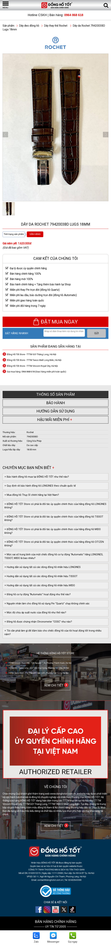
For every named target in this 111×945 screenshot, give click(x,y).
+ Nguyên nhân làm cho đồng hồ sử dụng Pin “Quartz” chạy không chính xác (47, 603)
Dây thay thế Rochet (55, 25)
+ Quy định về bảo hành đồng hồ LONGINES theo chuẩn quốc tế (40, 485)
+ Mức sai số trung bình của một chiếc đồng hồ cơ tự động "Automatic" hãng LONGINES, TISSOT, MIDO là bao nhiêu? (53, 556)
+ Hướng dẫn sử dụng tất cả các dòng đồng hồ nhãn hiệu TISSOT (40, 576)
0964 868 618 (73, 15)
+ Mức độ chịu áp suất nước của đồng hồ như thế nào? (35, 612)
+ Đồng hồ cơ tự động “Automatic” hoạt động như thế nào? (37, 594)
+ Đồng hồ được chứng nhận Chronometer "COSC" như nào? (38, 621)
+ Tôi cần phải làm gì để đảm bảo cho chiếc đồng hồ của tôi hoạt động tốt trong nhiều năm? (52, 632)
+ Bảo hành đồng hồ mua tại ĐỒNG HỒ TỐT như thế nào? (36, 476)
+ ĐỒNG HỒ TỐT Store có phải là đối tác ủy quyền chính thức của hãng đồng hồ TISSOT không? (53, 518)
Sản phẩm (8, 25)
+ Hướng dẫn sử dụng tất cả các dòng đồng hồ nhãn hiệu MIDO (39, 585)
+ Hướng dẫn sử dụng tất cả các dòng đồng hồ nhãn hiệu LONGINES (42, 567)
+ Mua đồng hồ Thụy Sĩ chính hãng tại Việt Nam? (31, 494)
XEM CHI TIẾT (53, 685)
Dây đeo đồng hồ (29, 25)
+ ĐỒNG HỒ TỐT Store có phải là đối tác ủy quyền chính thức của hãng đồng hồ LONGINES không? (55, 506)
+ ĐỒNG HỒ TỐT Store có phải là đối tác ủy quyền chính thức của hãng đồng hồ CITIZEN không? (54, 543)
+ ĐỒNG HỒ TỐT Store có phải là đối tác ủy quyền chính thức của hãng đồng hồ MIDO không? (52, 531)
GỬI (96, 333)
